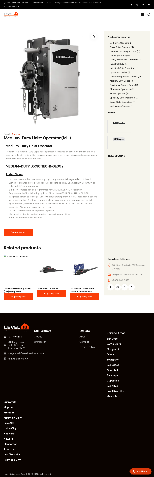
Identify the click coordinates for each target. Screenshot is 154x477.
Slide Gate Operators (120, 89)
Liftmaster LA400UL (48, 288)
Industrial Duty (117, 64)
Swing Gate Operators (121, 102)
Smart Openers (117, 93)
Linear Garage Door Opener (123, 76)
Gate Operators (118, 55)
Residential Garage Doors (122, 85)
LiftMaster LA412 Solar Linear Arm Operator (82, 290)
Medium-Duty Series (120, 80)
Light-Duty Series (118, 72)
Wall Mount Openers (120, 106)
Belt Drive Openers (119, 43)
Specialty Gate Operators (122, 97)
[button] (94, 37)
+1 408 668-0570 (120, 280)
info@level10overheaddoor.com (127, 274)
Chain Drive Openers (120, 47)
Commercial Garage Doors (123, 51)
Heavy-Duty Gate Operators (124, 59)
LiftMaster (16, 134)
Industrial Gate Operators (122, 68)
